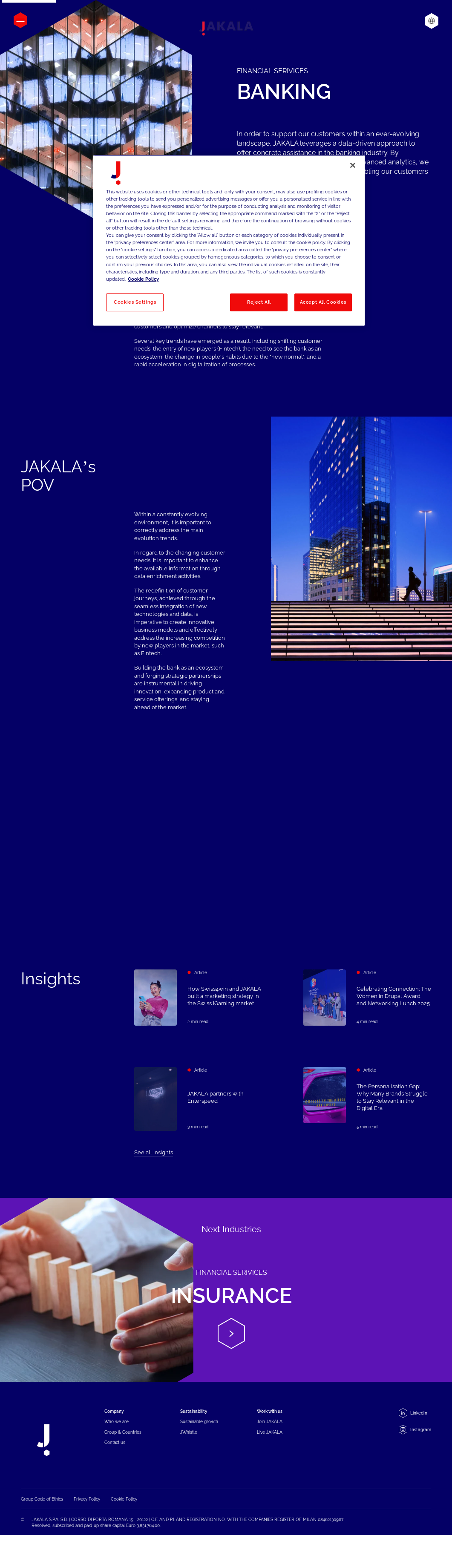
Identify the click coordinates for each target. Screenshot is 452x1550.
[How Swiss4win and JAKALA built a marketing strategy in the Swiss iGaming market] (198, 997)
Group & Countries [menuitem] (122, 1432)
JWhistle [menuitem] (188, 1432)
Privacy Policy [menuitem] (87, 1500)
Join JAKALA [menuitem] (269, 1421)
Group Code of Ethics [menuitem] (42, 1500)
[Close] (352, 165)
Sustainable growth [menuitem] (199, 1421)
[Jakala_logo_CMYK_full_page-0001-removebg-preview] (226, 28)
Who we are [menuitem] (116, 1421)
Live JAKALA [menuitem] (269, 1432)
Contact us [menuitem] (114, 1442)
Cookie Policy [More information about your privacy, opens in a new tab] (143, 279)
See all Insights (153, 1152)
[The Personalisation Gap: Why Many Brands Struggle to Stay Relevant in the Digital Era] (367, 1119)
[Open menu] (20, 20)
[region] (229, 240)
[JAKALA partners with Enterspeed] (198, 1104)
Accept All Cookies (323, 302)
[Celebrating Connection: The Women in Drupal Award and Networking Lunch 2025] (367, 997)
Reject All (259, 302)
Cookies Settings (135, 302)
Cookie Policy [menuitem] (124, 1500)
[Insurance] (226, 1290)
